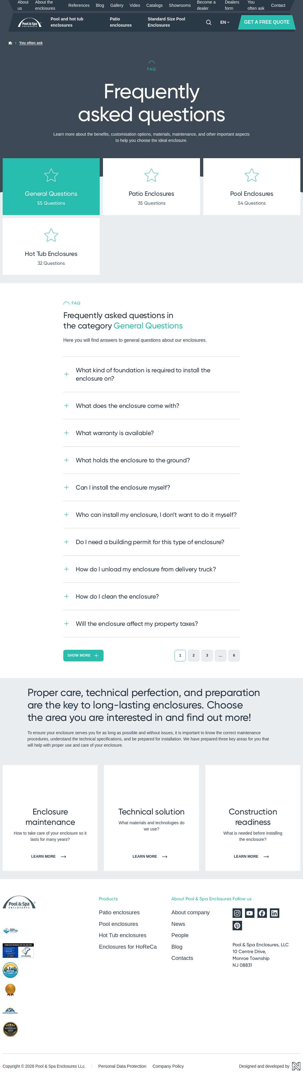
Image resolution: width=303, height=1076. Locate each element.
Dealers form (232, 5)
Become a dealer (206, 5)
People (179, 931)
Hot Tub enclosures (121, 931)
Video (135, 5)
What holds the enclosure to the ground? (126, 457)
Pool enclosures (117, 920)
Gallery (116, 5)
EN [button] (224, 22)
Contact (278, 5)
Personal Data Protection (120, 1063)
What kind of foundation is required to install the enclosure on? (136, 371)
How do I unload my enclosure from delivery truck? (139, 566)
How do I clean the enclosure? (111, 593)
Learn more (50, 854)
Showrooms (180, 5)
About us (23, 5)
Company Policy (164, 1063)
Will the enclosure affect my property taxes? (130, 620)
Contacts (181, 953)
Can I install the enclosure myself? (116, 484)
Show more (83, 653)
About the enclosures (45, 5)
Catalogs (154, 5)
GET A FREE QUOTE (267, 22)
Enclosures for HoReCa (126, 942)
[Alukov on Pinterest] (237, 923)
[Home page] (30, 22)
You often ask (256, 5)
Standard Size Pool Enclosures (166, 22)
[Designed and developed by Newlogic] (269, 1063)
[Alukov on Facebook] (262, 910)
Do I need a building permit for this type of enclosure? (143, 539)
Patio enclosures (121, 22)
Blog (100, 5)
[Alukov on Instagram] (237, 910)
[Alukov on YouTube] (249, 910)
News (177, 920)
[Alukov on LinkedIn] (274, 910)
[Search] (209, 22)
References (79, 5)
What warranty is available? (108, 430)
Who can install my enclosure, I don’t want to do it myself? (150, 511)
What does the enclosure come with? (121, 402)
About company (189, 910)
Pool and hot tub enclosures (67, 22)
